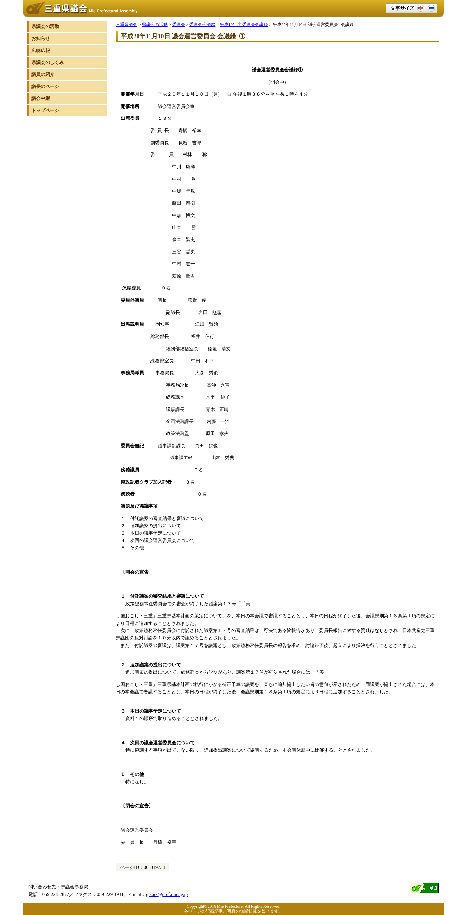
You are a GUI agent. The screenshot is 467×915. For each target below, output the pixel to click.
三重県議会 (126, 24)
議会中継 (40, 98)
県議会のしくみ (47, 62)
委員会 (178, 24)
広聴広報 (40, 50)
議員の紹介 (42, 74)
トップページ (45, 110)
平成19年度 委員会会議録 (244, 24)
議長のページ (45, 86)
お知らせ (40, 38)
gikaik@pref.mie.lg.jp (167, 894)
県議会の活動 (155, 24)
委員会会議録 (202, 24)
